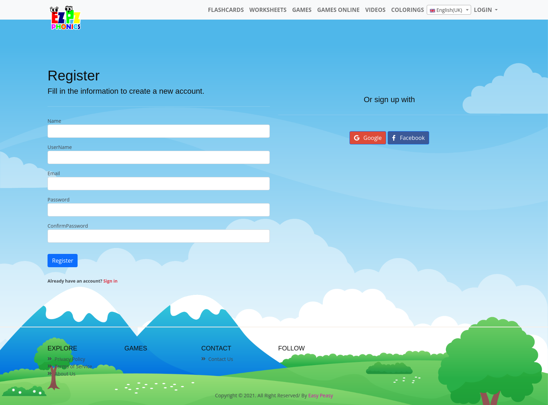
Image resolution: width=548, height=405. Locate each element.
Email (54, 173)
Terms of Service (73, 366)
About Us (65, 373)
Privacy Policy (70, 359)
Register (62, 260)
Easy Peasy (320, 395)
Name (54, 121)
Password (59, 199)
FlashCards (226, 10)
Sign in (110, 281)
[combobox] (449, 10)
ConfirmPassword (68, 225)
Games (301, 10)
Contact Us (220, 359)
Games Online (338, 10)
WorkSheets (267, 10)
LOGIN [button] (483, 10)
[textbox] (449, 10)
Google (368, 138)
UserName (60, 147)
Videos (375, 10)
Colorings (407, 10)
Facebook (408, 138)
